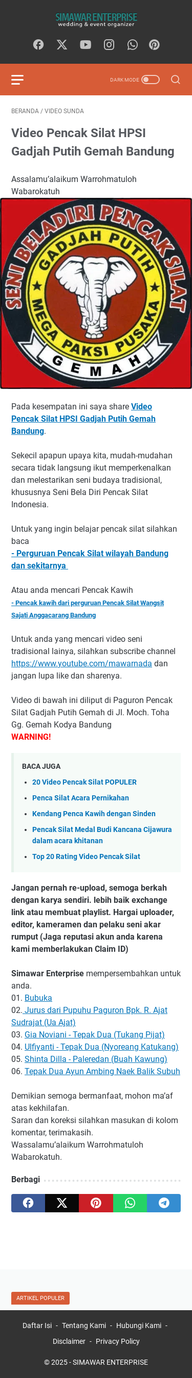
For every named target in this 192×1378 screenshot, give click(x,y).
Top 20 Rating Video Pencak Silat (86, 856)
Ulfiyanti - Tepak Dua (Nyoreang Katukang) (102, 1047)
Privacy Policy (118, 1341)
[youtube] (85, 45)
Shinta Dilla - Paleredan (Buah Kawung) (96, 1059)
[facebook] (38, 45)
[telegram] (164, 1203)
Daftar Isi (37, 1325)
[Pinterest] (154, 45)
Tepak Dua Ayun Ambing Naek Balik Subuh (102, 1071)
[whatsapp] (132, 45)
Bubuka (38, 998)
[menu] (23, 79)
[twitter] (62, 45)
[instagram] (109, 45)
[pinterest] (96, 1203)
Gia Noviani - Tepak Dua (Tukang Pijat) (95, 1034)
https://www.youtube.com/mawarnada (81, 663)
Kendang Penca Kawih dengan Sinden (94, 814)
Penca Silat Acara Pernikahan (80, 798)
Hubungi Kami (138, 1325)
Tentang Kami (84, 1325)
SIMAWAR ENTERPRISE (110, 1362)
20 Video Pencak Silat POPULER (84, 782)
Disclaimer (69, 1341)
